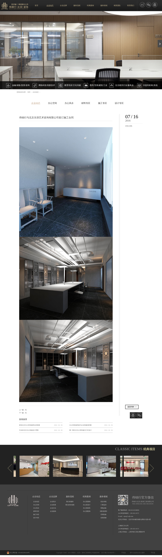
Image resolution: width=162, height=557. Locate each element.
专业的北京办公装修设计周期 (28, 430)
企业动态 (36, 92)
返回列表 (132, 407)
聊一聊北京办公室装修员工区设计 (80, 430)
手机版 (123, 553)
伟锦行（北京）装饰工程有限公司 (82, 553)
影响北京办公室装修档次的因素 (29, 425)
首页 (36, 5)
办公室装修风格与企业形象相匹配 (80, 425)
